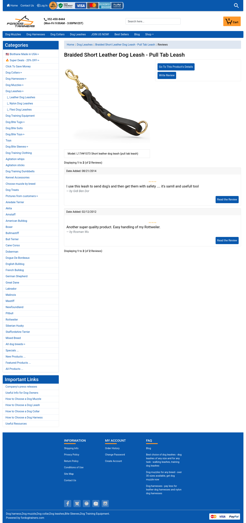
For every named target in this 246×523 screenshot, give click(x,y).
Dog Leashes (78, 34)
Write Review (167, 75)
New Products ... (16, 356)
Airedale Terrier (15, 202)
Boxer (9, 227)
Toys (8, 140)
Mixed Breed (13, 338)
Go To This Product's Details (176, 66)
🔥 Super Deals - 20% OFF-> (22, 60)
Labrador (11, 288)
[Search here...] (153, 21)
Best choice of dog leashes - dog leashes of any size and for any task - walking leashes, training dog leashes (164, 460)
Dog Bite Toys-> (15, 134)
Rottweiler (12, 319)
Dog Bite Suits (14, 128)
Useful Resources (16, 423)
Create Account (113, 461)
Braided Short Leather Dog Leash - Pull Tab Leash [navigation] (125, 44)
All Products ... (14, 369)
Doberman (12, 251)
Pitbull (9, 313)
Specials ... (12, 350)
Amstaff (11, 214)
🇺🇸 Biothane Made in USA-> (22, 54)
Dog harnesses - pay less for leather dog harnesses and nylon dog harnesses (163, 490)
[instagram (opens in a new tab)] (105, 503)
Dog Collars (58, 34)
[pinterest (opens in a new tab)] (86, 503)
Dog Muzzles (13, 34)
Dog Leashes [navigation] (85, 44)
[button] (236, 6)
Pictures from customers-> (22, 196)
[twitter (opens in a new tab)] (77, 503)
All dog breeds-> (15, 344)
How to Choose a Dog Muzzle (23, 399)
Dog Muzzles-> (15, 85)
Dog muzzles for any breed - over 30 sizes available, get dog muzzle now (164, 476)
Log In (42, 5)
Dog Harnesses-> (16, 78)
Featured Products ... (18, 362)
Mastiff (10, 301)
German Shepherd (17, 276)
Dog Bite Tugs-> (15, 122)
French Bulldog (15, 270)
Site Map (69, 474)
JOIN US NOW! (100, 34)
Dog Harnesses (35, 34)
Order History (112, 448)
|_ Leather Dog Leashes (20, 97)
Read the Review (227, 199)
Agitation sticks (15, 165)
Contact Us (27, 5)
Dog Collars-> (14, 72)
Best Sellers (121, 34)
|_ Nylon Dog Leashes (19, 103)
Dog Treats (12, 190)
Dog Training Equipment (20, 115)
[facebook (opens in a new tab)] (67, 503)
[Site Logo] (21, 21)
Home (12, 5)
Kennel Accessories (18, 177)
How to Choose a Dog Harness (24, 417)
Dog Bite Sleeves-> (17, 146)
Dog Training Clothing (19, 153)
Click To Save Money (18, 66)
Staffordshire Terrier (18, 331)
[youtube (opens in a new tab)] (95, 503)
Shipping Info (71, 448)
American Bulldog (16, 220)
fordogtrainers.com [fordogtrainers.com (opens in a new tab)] (32, 517)
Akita (9, 208)
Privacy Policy (71, 454)
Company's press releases (21, 386)
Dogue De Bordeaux (18, 257)
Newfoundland (14, 307)
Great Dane (12, 282)
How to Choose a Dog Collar (22, 411)
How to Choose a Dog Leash (22, 405)
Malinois (11, 294)
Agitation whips (15, 159)
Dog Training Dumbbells (20, 171)
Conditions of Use (74, 467)
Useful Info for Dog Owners (21, 392)
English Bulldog (15, 264)
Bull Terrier (12, 239)
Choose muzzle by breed (20, 183)
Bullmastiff (12, 233)
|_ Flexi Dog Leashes (19, 109)
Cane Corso (13, 245)
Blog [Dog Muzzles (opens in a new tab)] (148, 448)
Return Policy (71, 461)
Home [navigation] (70, 44)
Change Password (115, 454)
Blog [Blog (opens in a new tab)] (137, 34)
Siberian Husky (15, 325)
